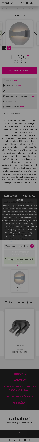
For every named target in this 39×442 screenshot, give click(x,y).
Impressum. (8, 230)
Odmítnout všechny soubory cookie (19, 241)
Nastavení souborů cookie (19, 235)
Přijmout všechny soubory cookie (19, 249)
